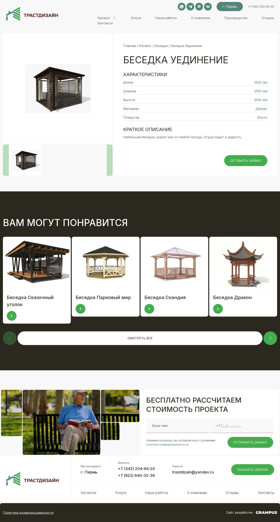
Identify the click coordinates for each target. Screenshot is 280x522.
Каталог (104, 18)
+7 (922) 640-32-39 (136, 475)
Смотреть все (140, 338)
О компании (200, 18)
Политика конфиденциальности (28, 513)
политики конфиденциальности (167, 444)
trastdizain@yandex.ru (193, 472)
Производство (236, 18)
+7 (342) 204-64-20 (261, 6)
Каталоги (88, 493)
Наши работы (166, 18)
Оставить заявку (245, 161)
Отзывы (268, 18)
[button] (270, 338)
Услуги (136, 18)
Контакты (105, 23)
